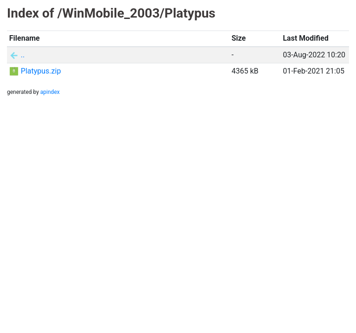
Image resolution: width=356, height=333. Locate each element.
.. (23, 54)
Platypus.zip (41, 71)
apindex (50, 92)
